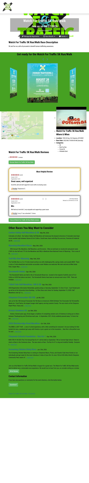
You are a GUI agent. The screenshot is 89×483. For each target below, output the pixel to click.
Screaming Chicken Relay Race (23, 349)
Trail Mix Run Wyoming (19, 258)
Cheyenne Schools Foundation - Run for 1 (27, 336)
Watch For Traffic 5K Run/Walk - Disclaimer (22, 394)
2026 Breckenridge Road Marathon (24, 323)
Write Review (14, 371)
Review (62, 36)
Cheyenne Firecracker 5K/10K (22, 297)
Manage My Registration (30, 36)
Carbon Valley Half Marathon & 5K (24, 232)
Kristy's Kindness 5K (18, 310)
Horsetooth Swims (17, 271)
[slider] (13, 157)
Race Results (48, 36)
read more (17, 241)
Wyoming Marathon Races (20, 245)
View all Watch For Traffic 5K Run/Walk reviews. (24, 220)
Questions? (13, 385)
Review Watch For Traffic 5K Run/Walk (21, 162)
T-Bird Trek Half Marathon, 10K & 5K (25, 284)
